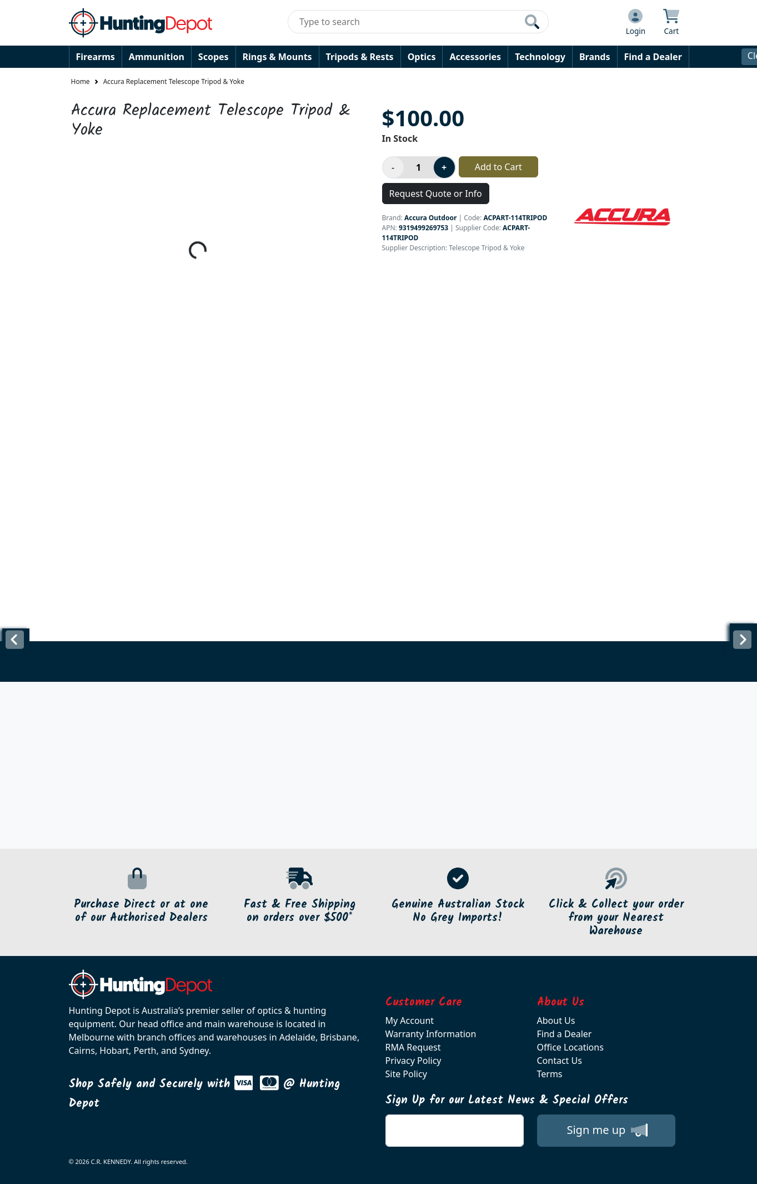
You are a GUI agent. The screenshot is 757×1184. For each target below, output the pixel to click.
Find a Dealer (653, 57)
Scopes (213, 57)
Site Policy (406, 1074)
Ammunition (156, 57)
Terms (550, 1074)
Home (80, 81)
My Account (409, 1020)
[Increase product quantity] (444, 167)
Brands (594, 57)
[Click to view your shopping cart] (671, 22)
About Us (556, 1020)
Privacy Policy (413, 1060)
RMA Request (413, 1047)
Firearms (95, 57)
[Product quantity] (418, 167)
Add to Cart (498, 167)
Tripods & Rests (360, 57)
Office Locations (570, 1047)
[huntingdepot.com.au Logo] (140, 23)
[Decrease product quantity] (393, 167)
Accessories (475, 57)
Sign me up (607, 1130)
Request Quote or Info (435, 193)
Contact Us (559, 1060)
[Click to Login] (636, 22)
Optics (422, 57)
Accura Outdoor (430, 217)
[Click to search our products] (532, 21)
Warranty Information (431, 1034)
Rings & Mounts (277, 57)
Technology (540, 57)
